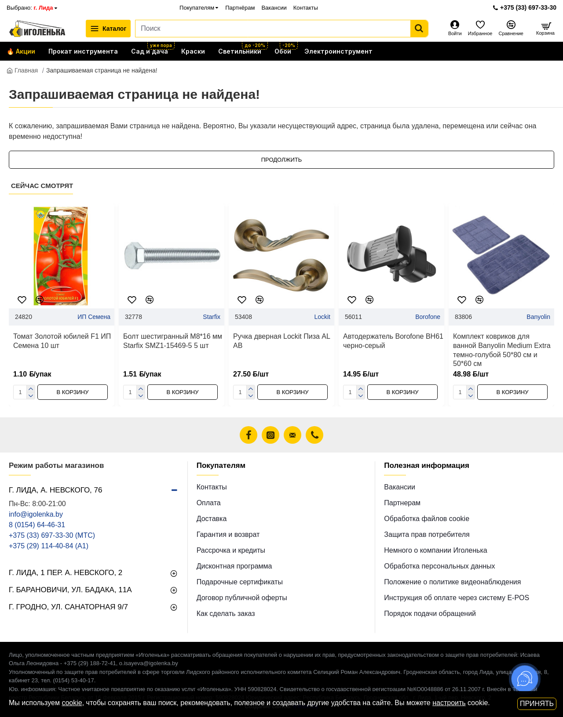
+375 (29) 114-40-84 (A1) (48, 546)
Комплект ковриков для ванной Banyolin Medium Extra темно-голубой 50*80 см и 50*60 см (502, 350)
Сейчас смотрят (42, 185)
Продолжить (281, 159)
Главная (22, 70)
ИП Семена (93, 316)
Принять (537, 703)
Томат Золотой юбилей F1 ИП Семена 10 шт (62, 341)
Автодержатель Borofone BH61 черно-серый (393, 341)
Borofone (427, 316)
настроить (448, 702)
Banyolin (538, 316)
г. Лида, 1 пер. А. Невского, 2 (65, 573)
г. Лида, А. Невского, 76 (55, 490)
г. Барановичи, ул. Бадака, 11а (70, 590)
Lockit (322, 316)
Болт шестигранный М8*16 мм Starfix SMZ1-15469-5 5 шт (172, 341)
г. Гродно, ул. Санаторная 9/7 (68, 607)
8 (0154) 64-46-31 (37, 525)
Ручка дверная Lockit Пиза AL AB (281, 341)
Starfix (211, 316)
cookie (72, 702)
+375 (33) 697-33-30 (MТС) (52, 535)
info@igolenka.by (36, 514)
